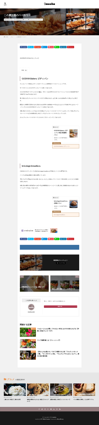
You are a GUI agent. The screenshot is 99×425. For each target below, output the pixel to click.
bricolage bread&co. (59, 214)
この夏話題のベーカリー (21, 37)
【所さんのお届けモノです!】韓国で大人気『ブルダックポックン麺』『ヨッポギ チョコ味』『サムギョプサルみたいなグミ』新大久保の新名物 (58, 354)
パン (36, 19)
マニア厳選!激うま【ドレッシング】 (49, 340)
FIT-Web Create (45, 419)
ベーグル (39, 19)
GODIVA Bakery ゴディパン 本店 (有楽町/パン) (61, 133)
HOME (6, 37)
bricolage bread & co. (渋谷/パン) (61, 202)
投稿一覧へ (60, 306)
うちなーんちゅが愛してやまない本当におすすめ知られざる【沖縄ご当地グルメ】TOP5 (58, 330)
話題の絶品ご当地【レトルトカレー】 (60, 399)
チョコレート (32, 19)
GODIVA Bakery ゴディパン (62, 146)
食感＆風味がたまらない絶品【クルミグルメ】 (38, 400)
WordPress (60, 419)
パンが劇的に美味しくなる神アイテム (83, 399)
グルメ (25, 19)
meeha (54, 417)
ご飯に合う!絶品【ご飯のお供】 (12, 399)
